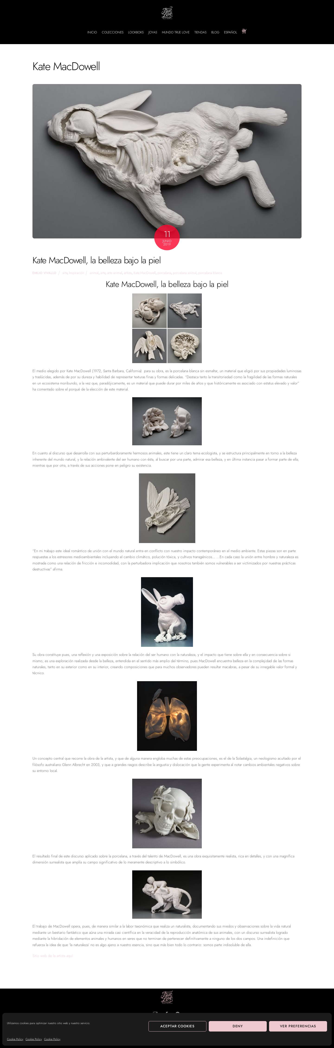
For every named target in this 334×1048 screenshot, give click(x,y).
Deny (238, 1026)
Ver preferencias (298, 1026)
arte (64, 272)
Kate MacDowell (145, 272)
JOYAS (152, 32)
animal (94, 272)
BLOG (215, 32)
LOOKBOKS (136, 32)
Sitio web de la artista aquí (52, 955)
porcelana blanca (210, 272)
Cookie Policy (15, 1039)
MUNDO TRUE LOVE (175, 32)
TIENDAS (200, 32)
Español (230, 32)
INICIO (92, 32)
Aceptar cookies (177, 1026)
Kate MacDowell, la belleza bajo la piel (96, 260)
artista (128, 272)
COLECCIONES (112, 32)
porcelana (164, 272)
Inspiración (76, 272)
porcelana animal (184, 272)
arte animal (114, 272)
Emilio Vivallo (44, 273)
